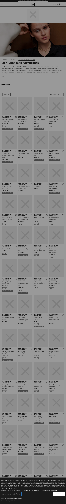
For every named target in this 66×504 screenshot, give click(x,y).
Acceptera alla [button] (59, 494)
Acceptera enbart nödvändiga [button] (11, 494)
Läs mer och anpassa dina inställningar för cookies (11, 498)
